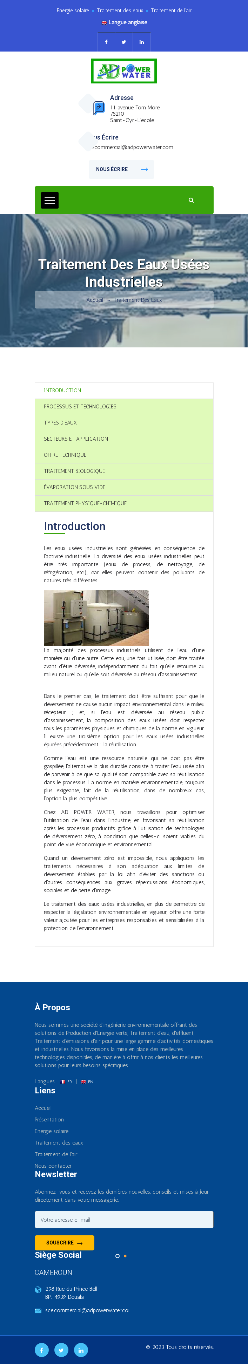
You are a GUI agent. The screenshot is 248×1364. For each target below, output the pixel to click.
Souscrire (64, 1243)
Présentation (49, 1119)
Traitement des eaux (138, 300)
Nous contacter (53, 1165)
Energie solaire (51, 1131)
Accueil (94, 300)
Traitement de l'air (56, 1154)
